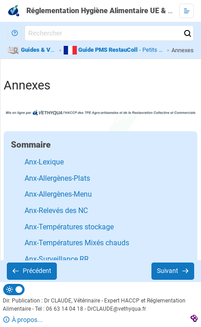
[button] (14, 33)
